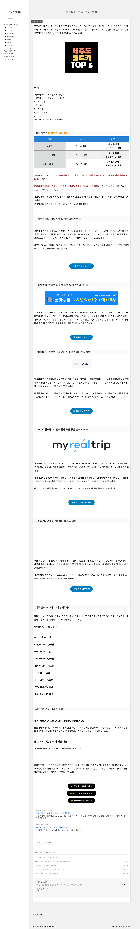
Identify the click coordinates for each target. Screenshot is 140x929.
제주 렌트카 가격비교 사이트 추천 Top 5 (81, 12)
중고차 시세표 (15, 12)
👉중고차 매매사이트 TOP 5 (81, 793)
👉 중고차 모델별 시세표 (81, 786)
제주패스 (42, 352)
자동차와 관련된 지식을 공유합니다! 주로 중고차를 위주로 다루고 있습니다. (59, 885)
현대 (9, 27)
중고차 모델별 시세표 (11, 25)
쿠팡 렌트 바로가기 (81, 589)
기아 (9, 30)
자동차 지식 (8, 54)
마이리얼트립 (44, 429)
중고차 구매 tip (9, 51)
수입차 (9, 45)
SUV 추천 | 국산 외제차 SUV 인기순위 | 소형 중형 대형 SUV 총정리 (52, 861)
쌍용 (8, 42)
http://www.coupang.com (42, 810)
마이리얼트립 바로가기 (81, 502)
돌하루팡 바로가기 (81, 337)
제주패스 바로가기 (81, 411)
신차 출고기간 (9, 56)
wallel (128, 926)
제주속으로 (43, 218)
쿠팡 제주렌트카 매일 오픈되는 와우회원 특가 (54, 813)
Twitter (41, 926)
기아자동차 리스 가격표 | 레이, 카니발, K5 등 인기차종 (50, 869)
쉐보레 (9, 39)
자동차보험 (8, 48)
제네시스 (10, 33)
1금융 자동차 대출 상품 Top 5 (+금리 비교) (46, 865)
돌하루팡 (42, 284)
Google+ (54, 926)
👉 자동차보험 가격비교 (81, 800)
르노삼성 (10, 36)
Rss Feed (35, 926)
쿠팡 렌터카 (43, 521)
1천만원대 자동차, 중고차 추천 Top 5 (45, 857)
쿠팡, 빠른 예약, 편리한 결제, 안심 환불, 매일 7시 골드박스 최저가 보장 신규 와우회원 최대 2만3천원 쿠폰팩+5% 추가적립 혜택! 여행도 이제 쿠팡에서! (81, 817)
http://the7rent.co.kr (41, 824)
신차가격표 (8, 59)
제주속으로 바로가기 (81, 266)
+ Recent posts (37, 914)
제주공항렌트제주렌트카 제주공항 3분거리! (53, 827)
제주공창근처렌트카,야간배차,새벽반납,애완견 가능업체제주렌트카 (59, 830)
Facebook (45, 926)
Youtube (50, 926)
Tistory (119, 926)
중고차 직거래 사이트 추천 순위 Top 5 (45, 873)
